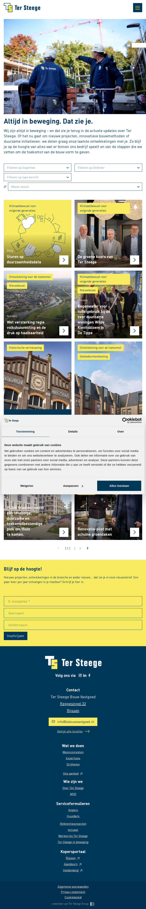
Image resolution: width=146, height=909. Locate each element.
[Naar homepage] (22, 7)
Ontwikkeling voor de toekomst (30, 277)
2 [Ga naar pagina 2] (74, 548)
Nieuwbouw (17, 285)
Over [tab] (120, 431)
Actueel (73, 830)
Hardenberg (73, 870)
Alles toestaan (119, 485)
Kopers (73, 810)
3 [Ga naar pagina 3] (80, 548)
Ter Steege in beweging (73, 842)
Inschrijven (15, 635)
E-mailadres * (19, 601)
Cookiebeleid (73, 897)
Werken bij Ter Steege (73, 836)
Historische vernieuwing (25, 347)
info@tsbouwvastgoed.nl (73, 721)
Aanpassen (73, 485)
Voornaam (16, 613)
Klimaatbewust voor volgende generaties (22, 208)
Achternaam (18, 625)
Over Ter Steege (73, 788)
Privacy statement (73, 892)
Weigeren (26, 485)
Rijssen (73, 858)
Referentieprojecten (73, 824)
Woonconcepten (73, 752)
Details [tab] (73, 431)
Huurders (73, 816)
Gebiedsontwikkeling (94, 356)
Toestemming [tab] (25, 431)
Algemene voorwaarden (73, 886)
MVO (73, 794)
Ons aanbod (73, 773)
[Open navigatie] (137, 7)
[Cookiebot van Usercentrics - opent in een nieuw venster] (125, 420)
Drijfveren (73, 764)
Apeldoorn (73, 864)
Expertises (73, 758)
